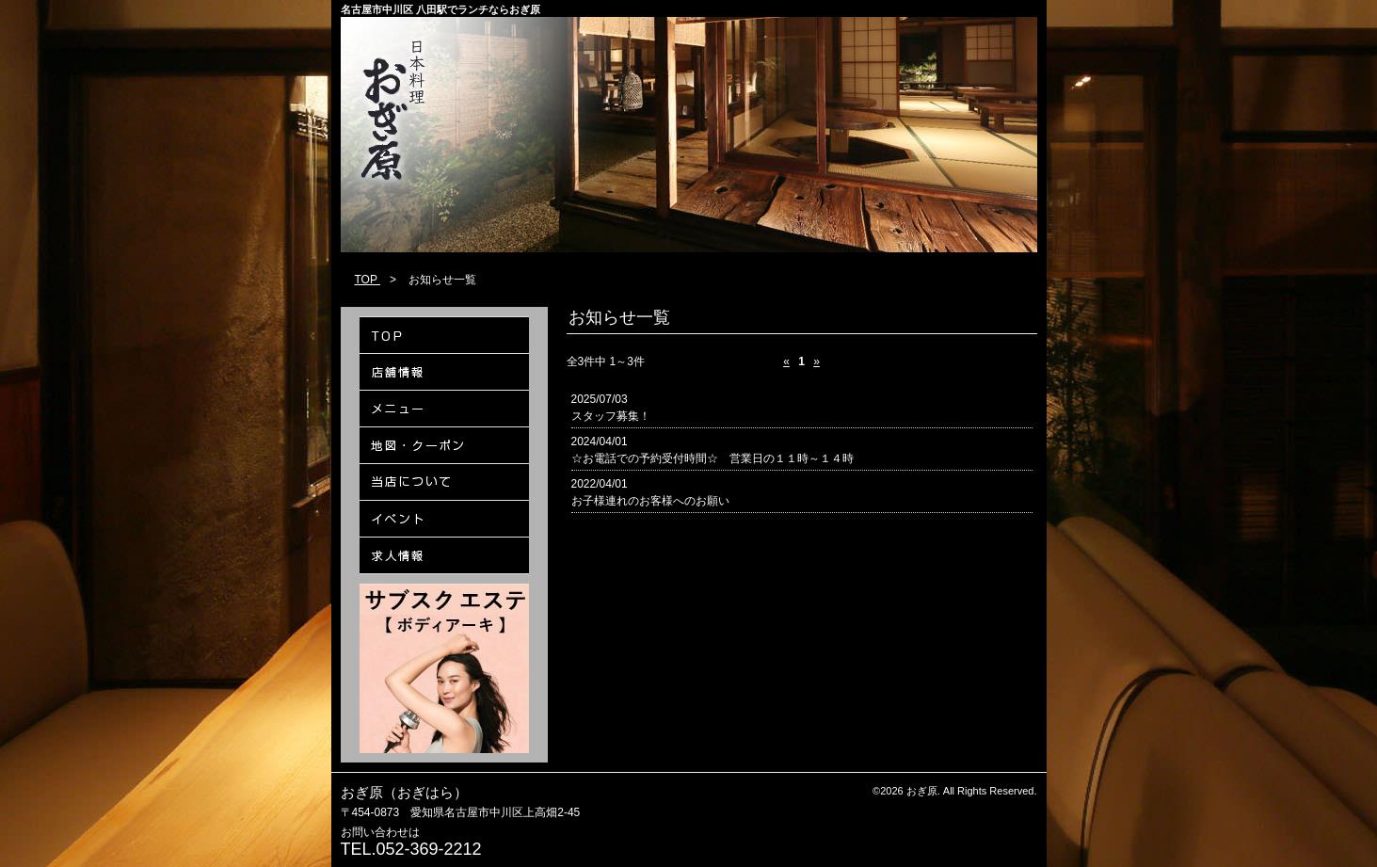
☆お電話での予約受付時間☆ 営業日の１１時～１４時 (712, 458)
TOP (368, 279)
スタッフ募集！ (610, 416)
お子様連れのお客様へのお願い (650, 500)
